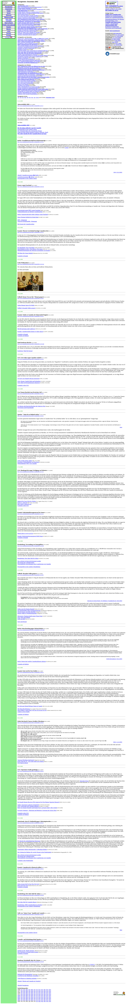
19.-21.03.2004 (116, 37)
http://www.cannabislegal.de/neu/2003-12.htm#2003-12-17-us (31, 471)
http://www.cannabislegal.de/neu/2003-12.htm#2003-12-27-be (31, 142)
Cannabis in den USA (23, 385)
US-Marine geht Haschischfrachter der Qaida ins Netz (31, 406)
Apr (29, 989)
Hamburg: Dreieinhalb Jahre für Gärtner (27, 34)
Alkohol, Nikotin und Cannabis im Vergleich (29, 981)
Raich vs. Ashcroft (22, 502)
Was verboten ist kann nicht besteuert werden (29, 561)
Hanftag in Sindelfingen (23, 57)
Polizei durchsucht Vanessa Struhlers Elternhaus (29, 26)
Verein (9, 13)
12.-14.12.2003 (119, 35)
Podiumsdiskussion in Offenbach (25, 71)
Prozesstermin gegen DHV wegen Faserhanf (29, 210)
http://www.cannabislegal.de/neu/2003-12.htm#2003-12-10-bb (31, 545)
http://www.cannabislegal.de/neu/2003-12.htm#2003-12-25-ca (31, 232)
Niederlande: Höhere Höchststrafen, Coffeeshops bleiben (31, 39)
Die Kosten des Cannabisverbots (26, 224)
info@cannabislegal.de (115, 30)
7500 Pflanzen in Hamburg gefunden (27, 978)
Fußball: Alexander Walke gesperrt (26, 22)
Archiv (37, 97)
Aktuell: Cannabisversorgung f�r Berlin (28, 175)
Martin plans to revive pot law (25, 533)
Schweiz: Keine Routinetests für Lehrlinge (27, 54)
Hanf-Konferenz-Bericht (23, 14)
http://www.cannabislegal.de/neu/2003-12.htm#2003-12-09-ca (31, 672)
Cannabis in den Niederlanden (25, 860)
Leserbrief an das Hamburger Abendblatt (28, 975)
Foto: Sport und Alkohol (24, 617)
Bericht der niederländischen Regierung (30, 841)
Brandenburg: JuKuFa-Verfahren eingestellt (28, 43)
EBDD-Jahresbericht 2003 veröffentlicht (27, 72)
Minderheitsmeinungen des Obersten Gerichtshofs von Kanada (34, 250)
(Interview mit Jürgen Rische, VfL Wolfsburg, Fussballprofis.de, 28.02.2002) (104, 600)
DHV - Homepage (22, 220)
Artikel (66, 147)
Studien (8, 27)
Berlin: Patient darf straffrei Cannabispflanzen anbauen (32, 661)
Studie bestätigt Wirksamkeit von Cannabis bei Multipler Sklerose (33, 55)
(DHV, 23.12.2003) (118, 172)
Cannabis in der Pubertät (23, 85)
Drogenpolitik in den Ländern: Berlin (27, 129)
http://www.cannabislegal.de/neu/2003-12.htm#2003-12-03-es (30, 940)
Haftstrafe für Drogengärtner (25, 974)
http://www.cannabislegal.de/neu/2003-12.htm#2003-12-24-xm (31, 264)
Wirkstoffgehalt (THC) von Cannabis (27, 463)
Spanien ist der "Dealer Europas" (26, 950)
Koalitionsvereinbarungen (112, 26)
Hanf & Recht (9, 22)
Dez (32, 97)
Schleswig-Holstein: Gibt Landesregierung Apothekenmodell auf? (33, 50)
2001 (19, 999)
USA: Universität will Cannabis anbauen (28, 806)
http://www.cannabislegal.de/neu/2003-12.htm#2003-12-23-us (31, 359)
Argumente (8, 9)
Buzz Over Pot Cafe (23, 885)
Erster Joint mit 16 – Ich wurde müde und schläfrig (31, 761)
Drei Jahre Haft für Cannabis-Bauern (27, 902)
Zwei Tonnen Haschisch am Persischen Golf (28, 16)
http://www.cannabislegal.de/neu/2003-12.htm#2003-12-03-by (31, 914)
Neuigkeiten (8, 6)
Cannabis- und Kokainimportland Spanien (27, 33)
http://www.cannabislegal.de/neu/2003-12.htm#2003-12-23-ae (31, 393)
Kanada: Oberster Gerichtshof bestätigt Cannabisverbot (30, 9)
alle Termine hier (117, 33)
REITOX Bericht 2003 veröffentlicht (26, 59)
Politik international (9, 25)
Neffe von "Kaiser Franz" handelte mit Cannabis (29, 32)
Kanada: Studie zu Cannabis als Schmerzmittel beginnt (30, 13)
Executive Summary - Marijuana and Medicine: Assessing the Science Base (37, 810)
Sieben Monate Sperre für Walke (26, 305)
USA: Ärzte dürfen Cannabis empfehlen (27, 80)
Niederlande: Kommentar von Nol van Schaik (28, 67)
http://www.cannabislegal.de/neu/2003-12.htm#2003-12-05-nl (30, 822)
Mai (32, 989)
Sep (25, 97)
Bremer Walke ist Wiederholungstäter (27, 613)
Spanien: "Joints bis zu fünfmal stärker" (27, 18)
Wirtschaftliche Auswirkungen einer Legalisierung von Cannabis (34, 564)
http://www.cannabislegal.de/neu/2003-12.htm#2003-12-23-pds (31, 344)
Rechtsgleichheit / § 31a (111, 20)
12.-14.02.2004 (118, 36)
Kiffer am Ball (21, 619)
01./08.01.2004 (115, 39)
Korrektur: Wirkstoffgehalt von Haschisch (27, 92)
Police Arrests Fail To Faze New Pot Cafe (28, 884)
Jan (34, 97)
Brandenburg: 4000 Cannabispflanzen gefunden (30, 905)
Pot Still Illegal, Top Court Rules (26, 247)
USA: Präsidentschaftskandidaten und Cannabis (29, 61)
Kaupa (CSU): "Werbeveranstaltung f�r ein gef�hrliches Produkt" (33, 38)
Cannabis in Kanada (23, 256)
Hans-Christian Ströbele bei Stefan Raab (28, 217)
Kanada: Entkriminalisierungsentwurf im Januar (29, 20)
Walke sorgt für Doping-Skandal (26, 609)
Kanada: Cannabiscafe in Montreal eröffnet (28, 30)
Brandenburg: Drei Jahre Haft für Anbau (27, 31)
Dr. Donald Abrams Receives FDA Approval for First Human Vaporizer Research (38, 802)
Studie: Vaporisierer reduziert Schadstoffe (28, 805)
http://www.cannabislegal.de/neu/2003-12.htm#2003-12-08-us (31, 771)
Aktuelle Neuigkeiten (23, 985)
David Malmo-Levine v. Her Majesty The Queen (30, 249)
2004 (19, 995)
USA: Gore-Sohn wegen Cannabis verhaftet (28, 15)
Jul (20, 97)
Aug (23, 97)
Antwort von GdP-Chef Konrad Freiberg (27, 76)
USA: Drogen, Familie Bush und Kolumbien (29, 381)
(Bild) (121, 930)
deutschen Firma (84, 781)
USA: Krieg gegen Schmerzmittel (25, 83)
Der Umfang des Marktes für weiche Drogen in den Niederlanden (34, 852)
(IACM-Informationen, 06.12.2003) (114, 658)
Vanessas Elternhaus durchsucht (26, 760)
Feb (24, 989)
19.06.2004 (117, 40)
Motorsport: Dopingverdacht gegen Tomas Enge (30, 616)
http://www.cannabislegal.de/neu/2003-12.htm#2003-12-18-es (30, 415)
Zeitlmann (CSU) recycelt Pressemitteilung (27, 94)
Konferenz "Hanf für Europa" (25, 351)
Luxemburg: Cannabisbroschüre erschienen (28, 47)
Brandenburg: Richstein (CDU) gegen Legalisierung (30, 56)
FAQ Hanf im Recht (23, 763)
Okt (27, 97)
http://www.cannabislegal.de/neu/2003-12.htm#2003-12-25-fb (30, 298)
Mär (27, 989)
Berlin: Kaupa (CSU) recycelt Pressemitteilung (28, 78)
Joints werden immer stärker (25, 460)
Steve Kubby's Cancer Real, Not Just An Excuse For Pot (32, 710)
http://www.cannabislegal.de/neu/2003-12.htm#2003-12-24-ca (31, 316)
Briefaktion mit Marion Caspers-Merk (26, 48)
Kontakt (8, 35)
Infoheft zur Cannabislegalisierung (114, 17)
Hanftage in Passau (22, 49)
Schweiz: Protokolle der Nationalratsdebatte (28, 88)
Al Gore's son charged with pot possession (28, 378)
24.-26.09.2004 (118, 45)
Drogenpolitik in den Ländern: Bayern (27, 932)
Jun (18, 97)
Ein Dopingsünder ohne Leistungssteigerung (29, 610)
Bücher (8, 29)
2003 (19, 997)
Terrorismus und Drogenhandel (113, 28)
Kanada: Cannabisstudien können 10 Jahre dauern (30, 331)
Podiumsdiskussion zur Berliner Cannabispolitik (30, 211)
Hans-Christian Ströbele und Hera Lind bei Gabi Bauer (30, 45)
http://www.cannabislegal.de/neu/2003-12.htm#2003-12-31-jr (30, 105)
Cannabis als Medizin (23, 335)
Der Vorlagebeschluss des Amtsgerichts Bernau (30, 131)
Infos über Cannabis (9, 20)
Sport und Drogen (22, 621)
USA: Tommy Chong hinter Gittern (25, 82)
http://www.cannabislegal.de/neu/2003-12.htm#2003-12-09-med (31, 629)
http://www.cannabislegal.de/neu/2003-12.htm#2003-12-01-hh (31, 961)
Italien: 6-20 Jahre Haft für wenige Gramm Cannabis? (30, 51)
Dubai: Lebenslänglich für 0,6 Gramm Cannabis (29, 86)
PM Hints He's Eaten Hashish (25, 253)
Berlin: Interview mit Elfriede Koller (26, 42)
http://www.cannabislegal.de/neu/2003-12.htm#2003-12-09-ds (31, 722)
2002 (19, 998)
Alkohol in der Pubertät (23, 84)
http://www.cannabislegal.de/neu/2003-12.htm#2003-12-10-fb (30, 575)
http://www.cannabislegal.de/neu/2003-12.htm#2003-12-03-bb (31, 895)
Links (8, 31)
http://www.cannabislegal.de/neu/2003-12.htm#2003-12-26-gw (31, 186)
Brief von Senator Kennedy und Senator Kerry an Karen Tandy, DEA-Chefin (37, 807)
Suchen (8, 33)
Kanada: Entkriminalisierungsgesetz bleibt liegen (29, 60)
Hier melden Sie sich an (111, 10)
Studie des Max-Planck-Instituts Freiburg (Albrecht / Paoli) (33, 132)
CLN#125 (92, 964)
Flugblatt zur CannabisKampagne (114, 16)
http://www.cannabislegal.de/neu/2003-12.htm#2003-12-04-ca (31, 868)
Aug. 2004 (115, 42)
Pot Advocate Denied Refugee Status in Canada (30, 706)
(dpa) (121, 427)
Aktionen (8, 15)
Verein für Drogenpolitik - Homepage (27, 221)
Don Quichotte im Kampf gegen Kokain (28, 952)
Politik (9, 11)
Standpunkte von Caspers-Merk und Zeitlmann (28, 91)
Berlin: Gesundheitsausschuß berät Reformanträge (29, 7)
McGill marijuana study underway (26, 329)
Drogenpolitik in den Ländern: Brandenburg (29, 566)
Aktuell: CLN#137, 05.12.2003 (113, 9)
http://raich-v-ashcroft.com (24, 504)
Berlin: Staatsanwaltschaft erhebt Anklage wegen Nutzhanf (31, 90)
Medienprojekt (8, 17)
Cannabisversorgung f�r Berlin (26, 177)
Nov (30, 97)
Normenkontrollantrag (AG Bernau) (114, 19)
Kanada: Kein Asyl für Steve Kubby (26, 25)
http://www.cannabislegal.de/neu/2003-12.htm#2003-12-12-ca (31, 513)
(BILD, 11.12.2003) (117, 742)
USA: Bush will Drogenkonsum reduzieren (29, 382)
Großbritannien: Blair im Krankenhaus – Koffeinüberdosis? (31, 74)
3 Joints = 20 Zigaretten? (111, 23)
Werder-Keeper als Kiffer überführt (27, 612)
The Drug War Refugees (24, 709)
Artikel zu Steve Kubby (24, 711)
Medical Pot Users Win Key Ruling (27, 501)
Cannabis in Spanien (23, 953)
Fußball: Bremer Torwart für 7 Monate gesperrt (28, 12)
